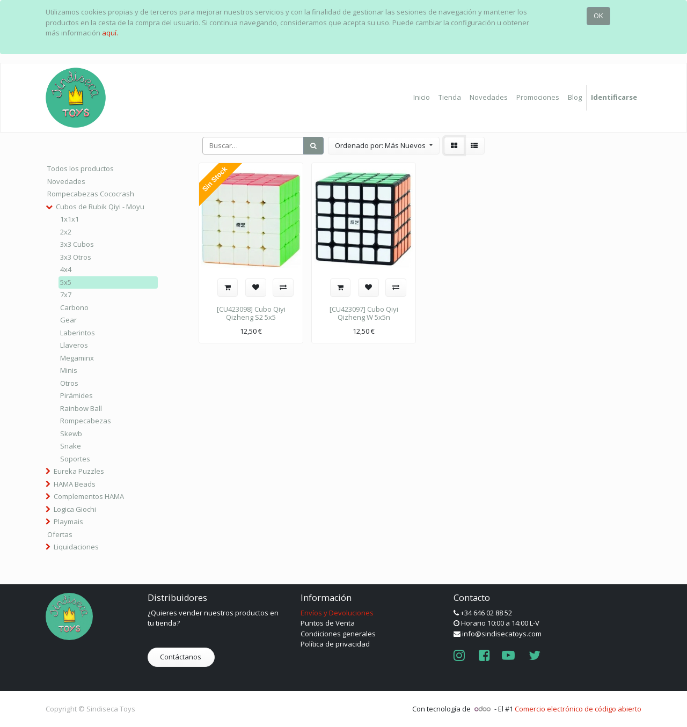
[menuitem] (421, 98)
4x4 (65, 269)
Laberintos (77, 332)
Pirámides (76, 395)
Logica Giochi (75, 509)
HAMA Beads (75, 484)
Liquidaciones (76, 547)
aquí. (110, 33)
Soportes (75, 459)
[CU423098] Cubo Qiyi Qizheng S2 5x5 (251, 313)
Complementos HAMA (89, 496)
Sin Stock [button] (215, 179)
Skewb (71, 433)
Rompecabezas (85, 420)
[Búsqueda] (313, 146)
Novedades (66, 181)
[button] (383, 146)
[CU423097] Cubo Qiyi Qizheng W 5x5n (364, 313)
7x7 (65, 294)
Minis (68, 370)
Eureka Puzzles (79, 471)
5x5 (65, 282)
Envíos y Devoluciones (337, 613)
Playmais (68, 521)
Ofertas (59, 534)
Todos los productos (80, 168)
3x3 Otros (75, 257)
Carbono (74, 307)
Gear (68, 320)
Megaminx (77, 358)
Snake (70, 446)
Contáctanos (181, 657)
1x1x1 (69, 219)
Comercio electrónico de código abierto (578, 709)
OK (598, 15)
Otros (69, 383)
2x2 (65, 232)
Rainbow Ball (81, 408)
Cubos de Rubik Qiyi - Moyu (100, 206)
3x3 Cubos (77, 244)
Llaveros (74, 345)
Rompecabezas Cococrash (90, 194)
